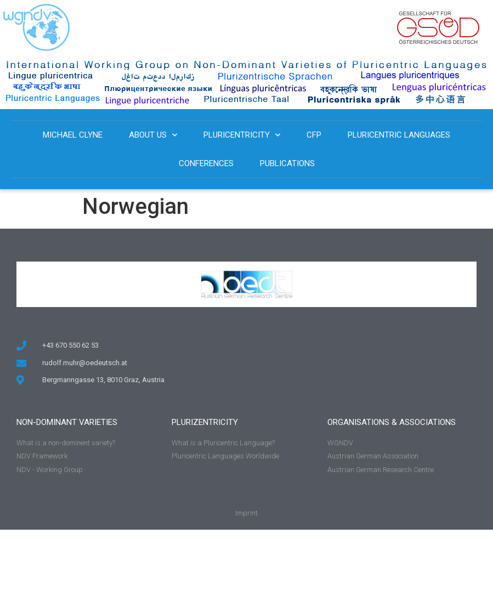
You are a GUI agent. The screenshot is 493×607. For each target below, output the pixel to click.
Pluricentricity (241, 135)
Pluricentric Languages (399, 135)
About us (153, 135)
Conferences (206, 163)
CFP (314, 135)
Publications (287, 163)
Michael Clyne (73, 135)
